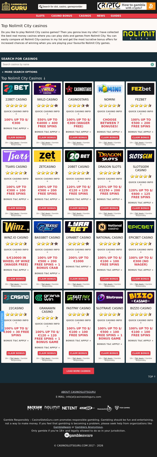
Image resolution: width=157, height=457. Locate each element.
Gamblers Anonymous (89, 427)
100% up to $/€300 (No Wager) (141, 261)
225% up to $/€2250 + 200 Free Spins (110, 190)
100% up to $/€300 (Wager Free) (79, 123)
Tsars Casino (16, 166)
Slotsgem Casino (141, 168)
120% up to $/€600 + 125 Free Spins (141, 194)
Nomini (109, 99)
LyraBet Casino (78, 237)
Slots (40, 15)
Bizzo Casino (140, 308)
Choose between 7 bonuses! (109, 123)
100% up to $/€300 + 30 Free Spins (16, 332)
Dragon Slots (109, 166)
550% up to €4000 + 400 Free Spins (47, 123)
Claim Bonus (16, 137)
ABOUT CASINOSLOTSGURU (78, 392)
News (101, 15)
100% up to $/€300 (16, 121)
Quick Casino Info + (16, 112)
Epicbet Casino (141, 237)
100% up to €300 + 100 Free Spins (16, 190)
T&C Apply (14, 143)
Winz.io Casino (16, 237)
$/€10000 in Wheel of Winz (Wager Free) (16, 261)
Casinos (85, 15)
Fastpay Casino (78, 308)
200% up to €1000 (78, 259)
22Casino (16, 308)
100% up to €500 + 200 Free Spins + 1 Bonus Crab (47, 263)
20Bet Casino (78, 166)
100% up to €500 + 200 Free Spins (141, 123)
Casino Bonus (61, 15)
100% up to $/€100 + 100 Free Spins (110, 261)
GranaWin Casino (47, 310)
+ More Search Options (19, 72)
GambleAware (62, 427)
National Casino (109, 237)
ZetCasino (47, 166)
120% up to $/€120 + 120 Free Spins (79, 190)
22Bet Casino (16, 99)
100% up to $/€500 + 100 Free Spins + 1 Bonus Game (109, 333)
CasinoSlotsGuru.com (72, 445)
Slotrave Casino (109, 308)
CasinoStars (78, 99)
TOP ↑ (152, 376)
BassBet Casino (47, 237)
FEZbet (140, 99)
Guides (116, 15)
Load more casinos (78, 371)
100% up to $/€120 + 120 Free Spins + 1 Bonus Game (47, 337)
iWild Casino (47, 99)
